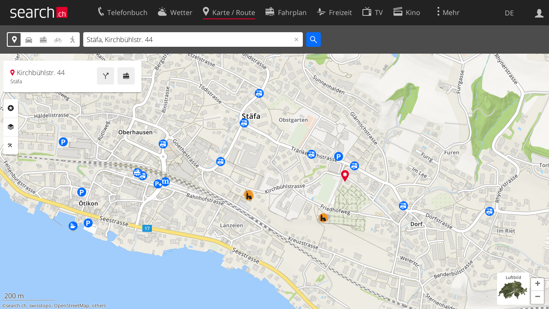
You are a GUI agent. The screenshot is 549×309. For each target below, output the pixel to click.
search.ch (16, 306)
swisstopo (40, 306)
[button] (537, 284)
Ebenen (10, 127)
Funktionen (10, 145)
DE (509, 13)
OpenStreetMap (71, 306)
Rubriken (10, 108)
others (99, 306)
